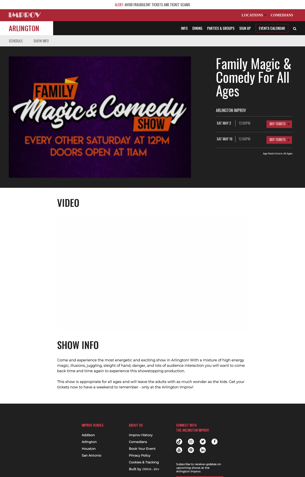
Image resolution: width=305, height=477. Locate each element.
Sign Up (245, 28)
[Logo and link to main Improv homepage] (25, 15)
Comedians (282, 15)
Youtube (179, 447)
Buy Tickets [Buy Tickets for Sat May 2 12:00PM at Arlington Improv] (277, 110)
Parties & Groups (220, 28)
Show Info (41, 40)
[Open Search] (294, 28)
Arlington (24, 28)
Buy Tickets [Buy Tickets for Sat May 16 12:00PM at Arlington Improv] (277, 126)
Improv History (141, 431)
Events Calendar (272, 28)
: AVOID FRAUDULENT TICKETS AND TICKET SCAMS (152, 4)
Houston (89, 445)
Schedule (16, 40)
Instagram (191, 438)
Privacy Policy (139, 452)
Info (184, 28)
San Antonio (91, 452)
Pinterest (191, 447)
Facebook (215, 438)
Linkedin (203, 447)
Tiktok (179, 438)
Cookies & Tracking (144, 459)
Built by (144, 466)
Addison (88, 431)
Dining (197, 28)
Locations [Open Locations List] (254, 15)
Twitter (203, 438)
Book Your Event (142, 445)
